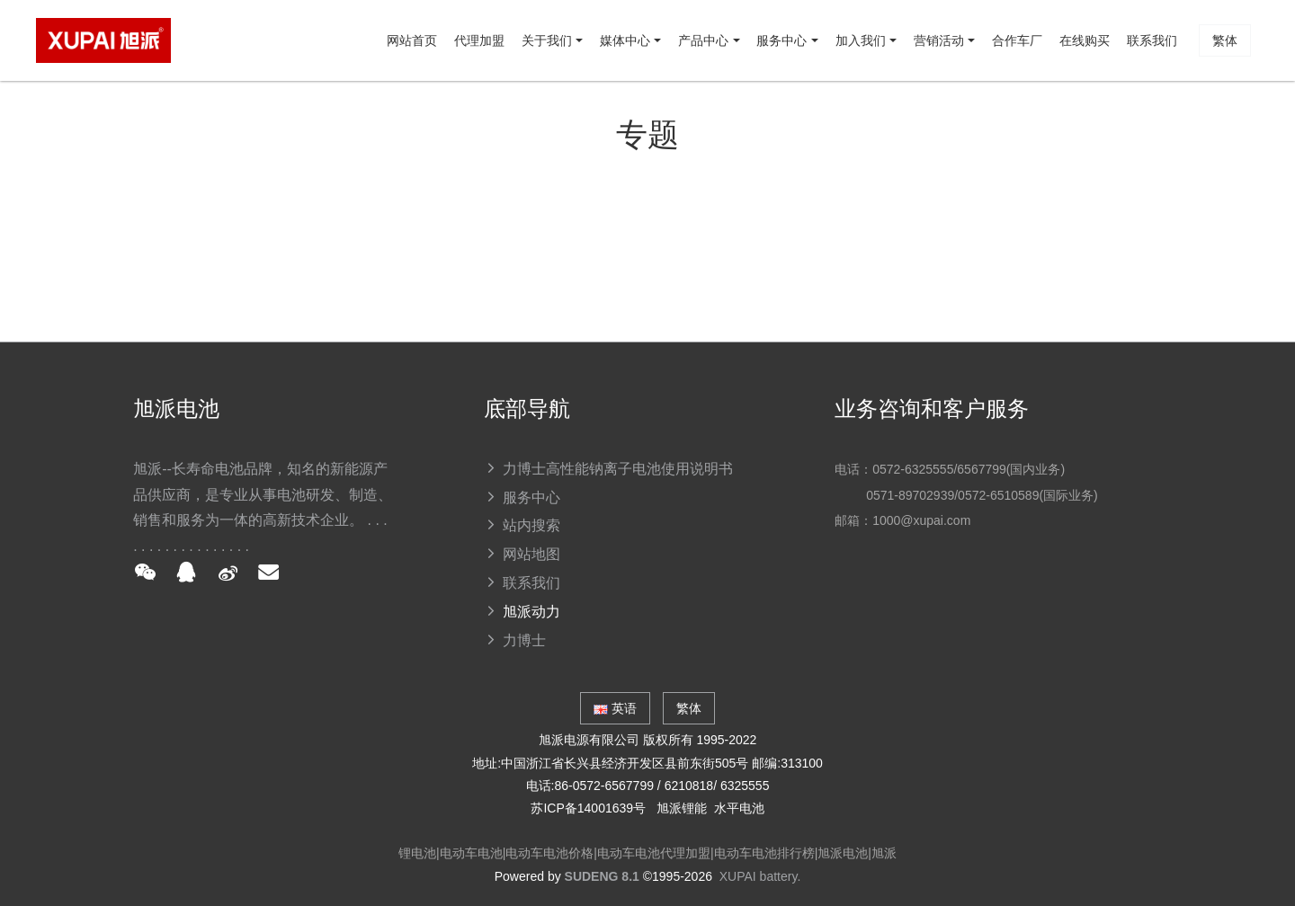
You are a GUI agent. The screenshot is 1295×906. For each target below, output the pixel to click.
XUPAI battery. (760, 876)
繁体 (1219, 121)
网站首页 (128, 121)
